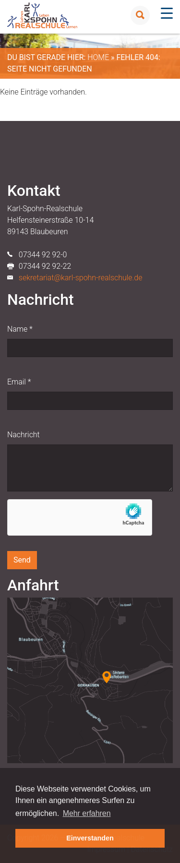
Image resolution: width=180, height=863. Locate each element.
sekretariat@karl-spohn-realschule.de (81, 277)
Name (20, 329)
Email (19, 381)
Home (98, 57)
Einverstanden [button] (90, 838)
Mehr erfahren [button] (87, 813)
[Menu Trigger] (167, 13)
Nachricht (23, 434)
